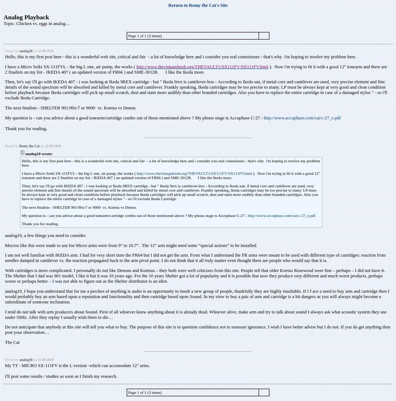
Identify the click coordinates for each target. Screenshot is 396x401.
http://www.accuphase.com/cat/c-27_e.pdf (302, 117)
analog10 (26, 51)
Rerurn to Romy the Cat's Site (198, 5)
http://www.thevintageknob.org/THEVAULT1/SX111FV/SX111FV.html (194, 173)
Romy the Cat (29, 146)
